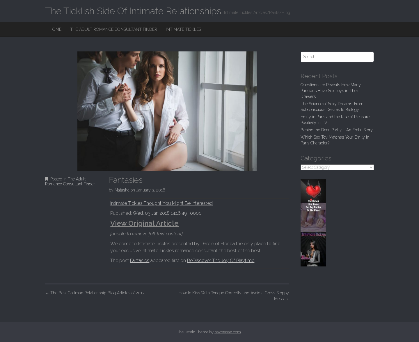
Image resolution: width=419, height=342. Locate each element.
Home (55, 29)
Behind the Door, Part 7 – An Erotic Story (337, 130)
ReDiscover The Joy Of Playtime (220, 260)
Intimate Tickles (183, 29)
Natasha (122, 190)
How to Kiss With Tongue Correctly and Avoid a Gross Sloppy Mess (234, 296)
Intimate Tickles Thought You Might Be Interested (161, 203)
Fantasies (139, 260)
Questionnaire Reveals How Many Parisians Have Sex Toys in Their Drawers (331, 91)
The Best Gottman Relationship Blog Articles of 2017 (94, 293)
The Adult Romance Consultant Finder (113, 29)
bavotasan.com (227, 332)
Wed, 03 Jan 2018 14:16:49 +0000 (167, 213)
